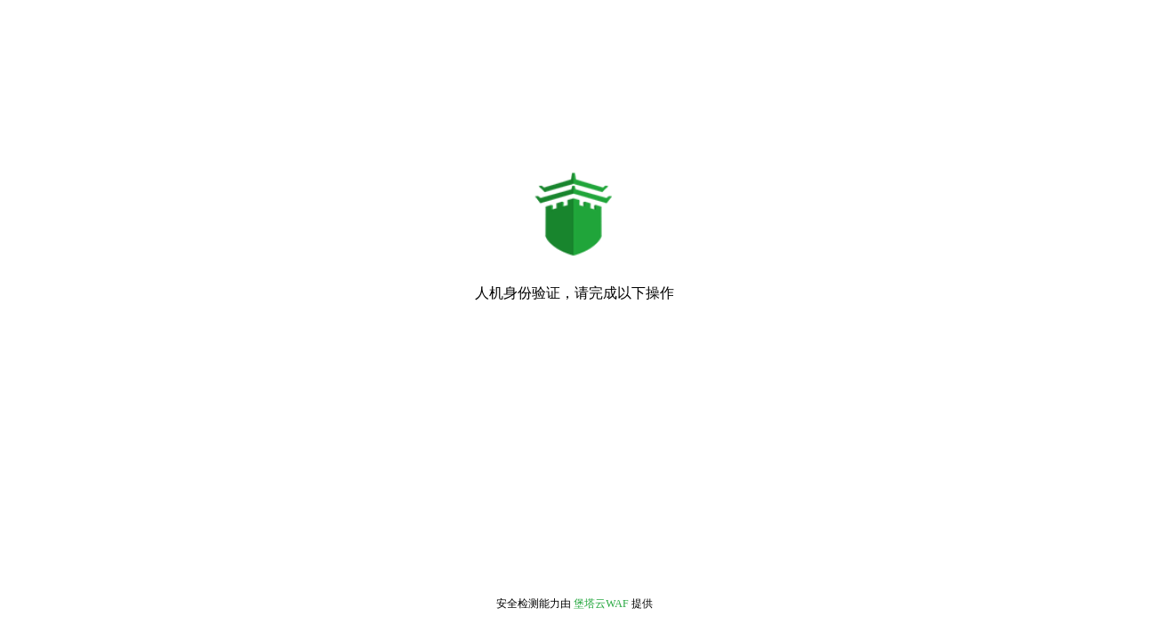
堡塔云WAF (601, 603)
